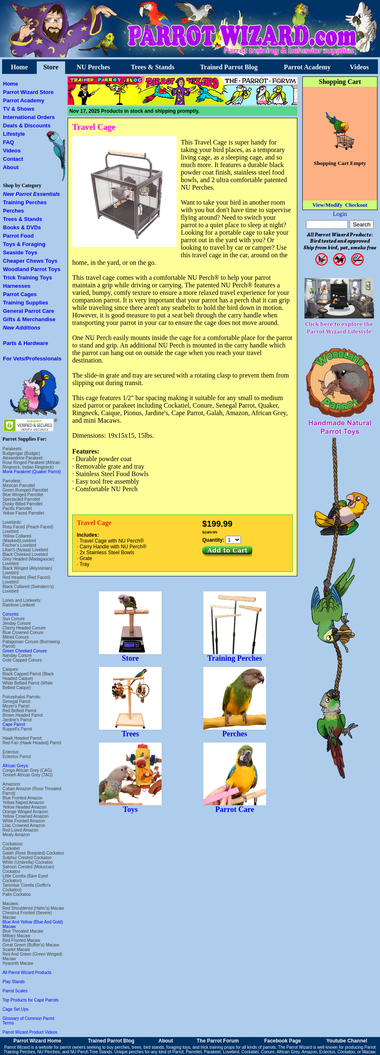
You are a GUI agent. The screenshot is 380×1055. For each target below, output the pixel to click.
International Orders (29, 117)
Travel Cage (94, 127)
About (11, 167)
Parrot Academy (307, 67)
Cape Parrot (14, 724)
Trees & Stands (152, 67)
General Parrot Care (28, 311)
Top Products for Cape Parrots (31, 1000)
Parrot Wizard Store (28, 92)
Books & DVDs (22, 227)
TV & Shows (18, 109)
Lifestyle (14, 134)
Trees (130, 730)
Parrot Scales (15, 991)
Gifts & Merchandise (29, 319)
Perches (13, 211)
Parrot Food (18, 236)
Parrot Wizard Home (37, 1041)
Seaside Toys (20, 252)
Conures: (11, 614)
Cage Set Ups (15, 1009)
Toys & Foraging (24, 244)
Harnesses (16, 286)
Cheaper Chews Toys (30, 261)
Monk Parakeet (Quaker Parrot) (32, 471)
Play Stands (14, 981)
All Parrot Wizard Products (27, 972)
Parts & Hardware (25, 343)
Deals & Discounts (27, 125)
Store (50, 67)
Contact (13, 159)
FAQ (8, 142)
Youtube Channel (346, 1041)
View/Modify (327, 205)
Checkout (356, 205)
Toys (130, 806)
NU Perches (93, 67)
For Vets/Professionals (32, 358)
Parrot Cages (20, 294)
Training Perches (25, 202)
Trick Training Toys (27, 277)
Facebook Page (282, 1041)
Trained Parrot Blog (229, 67)
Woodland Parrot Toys (31, 269)
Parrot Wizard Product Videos (30, 1032)
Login (340, 214)
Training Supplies (25, 302)
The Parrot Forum (218, 1041)
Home (19, 67)
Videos (359, 67)
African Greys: (16, 765)
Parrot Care (234, 806)
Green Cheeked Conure (25, 651)
